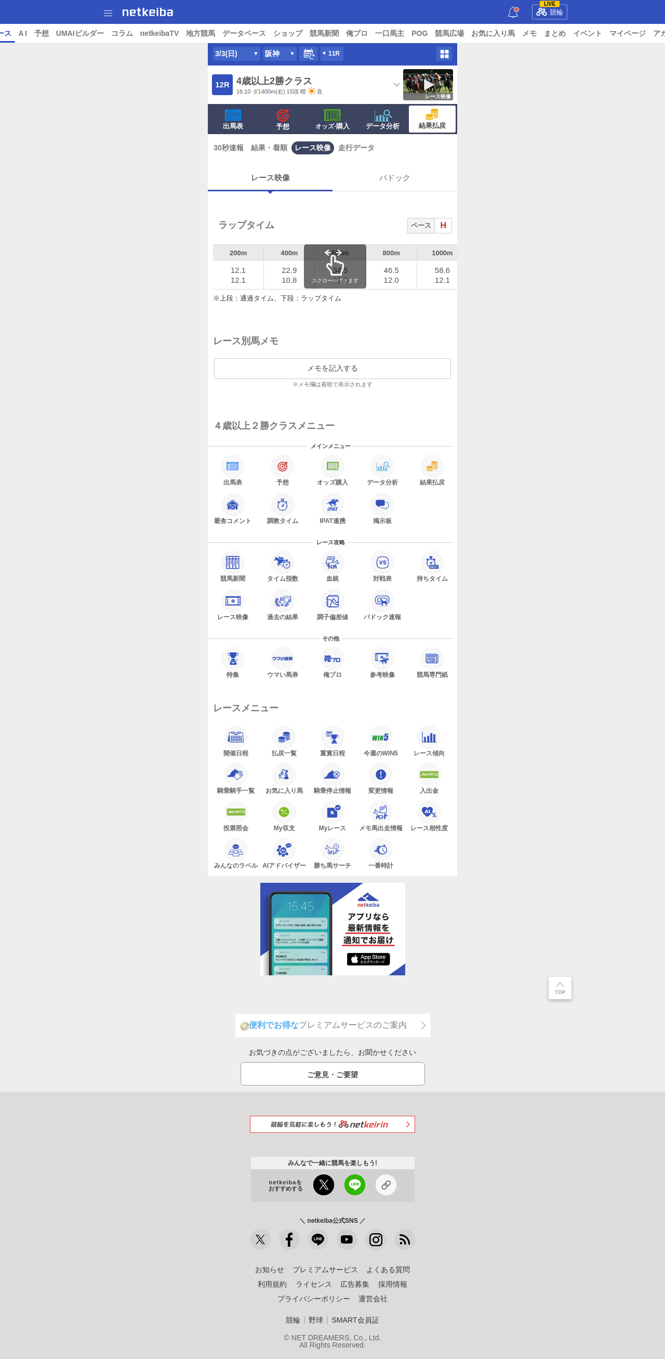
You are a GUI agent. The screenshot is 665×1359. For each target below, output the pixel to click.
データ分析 (383, 119)
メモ (609, 33)
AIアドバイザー (284, 853)
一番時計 (380, 853)
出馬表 (233, 119)
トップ (14, 33)
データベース (324, 33)
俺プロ (437, 33)
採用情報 (392, 1284)
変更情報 (380, 778)
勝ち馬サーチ (332, 853)
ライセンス (314, 1284)
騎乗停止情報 (332, 778)
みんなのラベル (236, 853)
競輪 (549, 10)
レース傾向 (429, 740)
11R (334, 53)
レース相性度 (429, 815)
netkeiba (148, 12)
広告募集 (354, 1284)
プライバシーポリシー (313, 1299)
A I (102, 33)
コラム (201, 33)
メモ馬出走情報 (381, 815)
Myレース (333, 815)
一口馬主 (469, 33)
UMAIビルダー (159, 33)
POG (499, 33)
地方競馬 (280, 33)
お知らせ (269, 1269)
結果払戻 (432, 119)
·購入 (332, 119)
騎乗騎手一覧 (236, 778)
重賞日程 (332, 740)
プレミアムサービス (325, 1269)
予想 (121, 33)
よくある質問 (388, 1269)
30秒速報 (229, 147)
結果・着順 (269, 147)
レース (80, 33)
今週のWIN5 (381, 740)
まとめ (635, 33)
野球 (316, 1320)
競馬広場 (529, 33)
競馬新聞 (404, 33)
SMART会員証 (355, 1320)
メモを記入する (332, 368)
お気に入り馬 (573, 33)
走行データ (356, 147)
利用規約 (272, 1284)
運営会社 (373, 1299)
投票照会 (235, 815)
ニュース (47, 33)
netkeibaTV (239, 33)
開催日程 (235, 740)
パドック (394, 177)
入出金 (429, 778)
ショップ (367, 33)
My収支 (284, 815)
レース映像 (313, 147)
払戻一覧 (284, 740)
